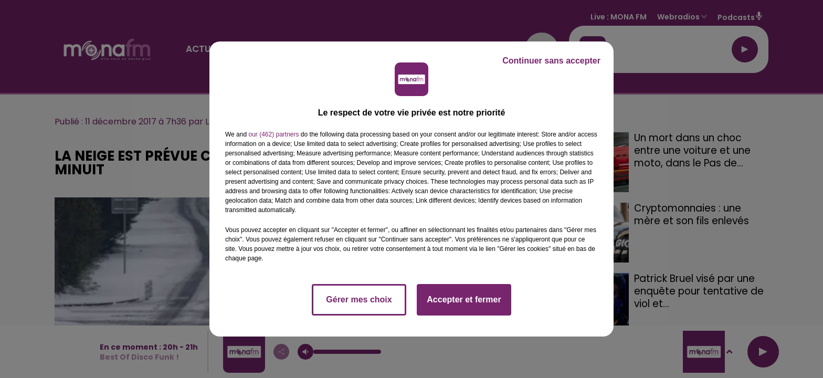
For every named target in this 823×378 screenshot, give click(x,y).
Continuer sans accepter (551, 60)
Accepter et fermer (464, 299)
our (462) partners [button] (273, 134)
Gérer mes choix (359, 299)
